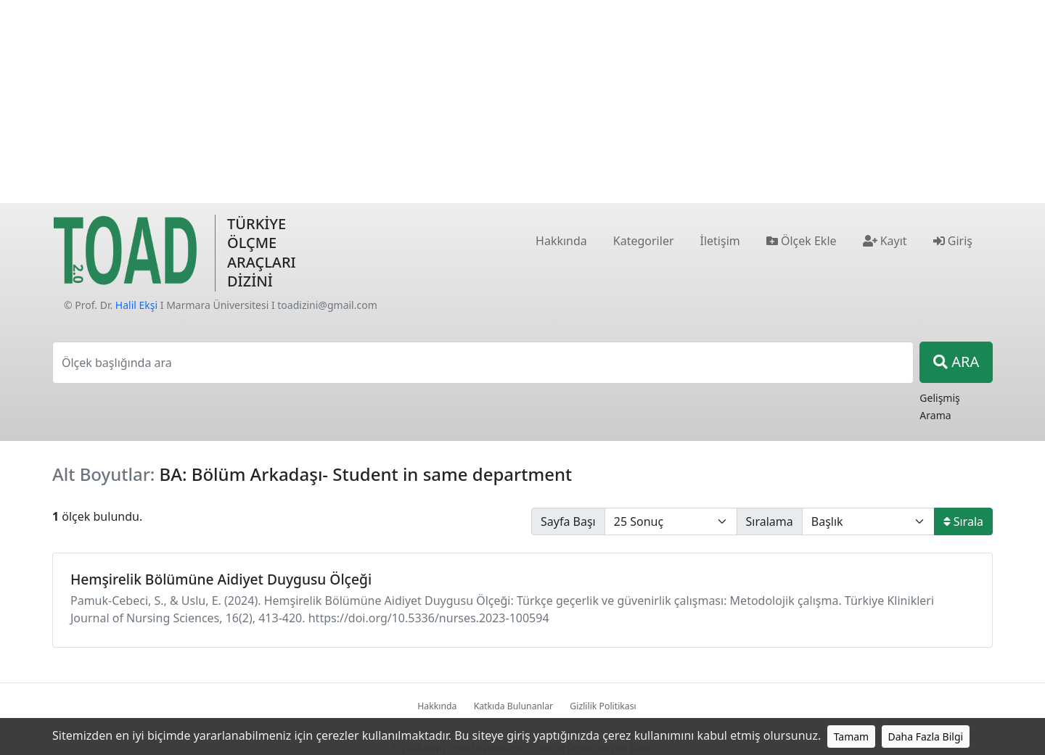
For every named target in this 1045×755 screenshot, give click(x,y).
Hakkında (436, 706)
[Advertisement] (522, 101)
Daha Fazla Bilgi (926, 736)
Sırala (963, 521)
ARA (956, 361)
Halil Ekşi (136, 305)
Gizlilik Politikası (603, 706)
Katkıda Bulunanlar (514, 706)
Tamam (851, 736)
